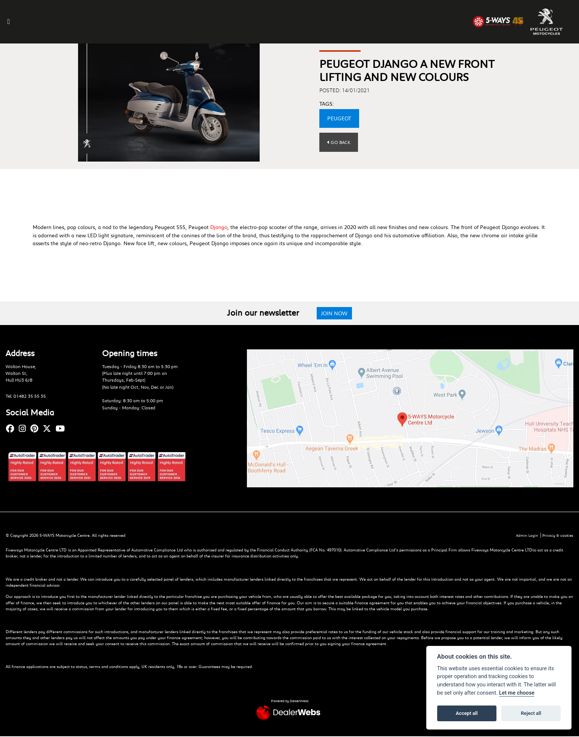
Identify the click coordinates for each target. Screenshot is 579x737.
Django (218, 227)
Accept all (467, 713)
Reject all (531, 713)
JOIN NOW (335, 313)
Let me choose (517, 693)
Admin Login (525, 536)
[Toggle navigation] (11, 21)
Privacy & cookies (557, 536)
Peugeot (339, 118)
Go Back (339, 142)
